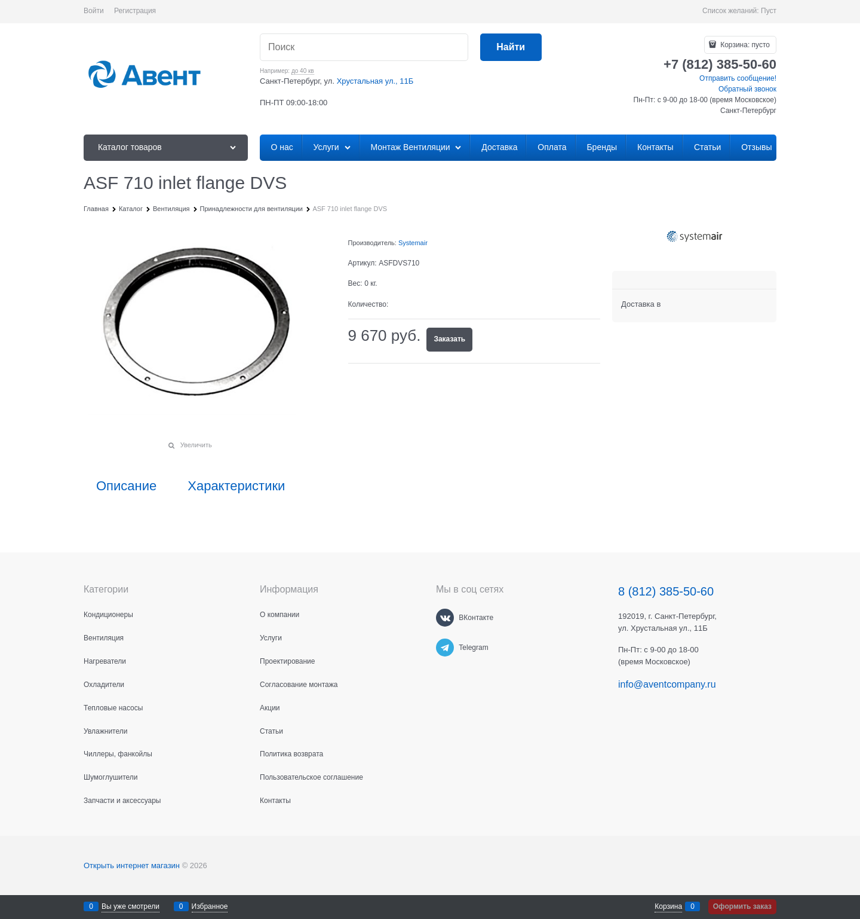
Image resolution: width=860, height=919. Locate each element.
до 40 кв (302, 71)
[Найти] (511, 47)
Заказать (449, 339)
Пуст (768, 11)
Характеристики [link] (236, 486)
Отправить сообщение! (737, 78)
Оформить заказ (742, 906)
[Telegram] (445, 648)
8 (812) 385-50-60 (666, 591)
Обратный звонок (747, 89)
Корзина (668, 906)
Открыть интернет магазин (132, 865)
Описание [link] (126, 486)
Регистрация (135, 11)
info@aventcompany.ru (667, 684)
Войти (94, 11)
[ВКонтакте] (445, 618)
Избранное (210, 906)
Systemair (413, 242)
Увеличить (196, 444)
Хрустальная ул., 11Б (375, 81)
